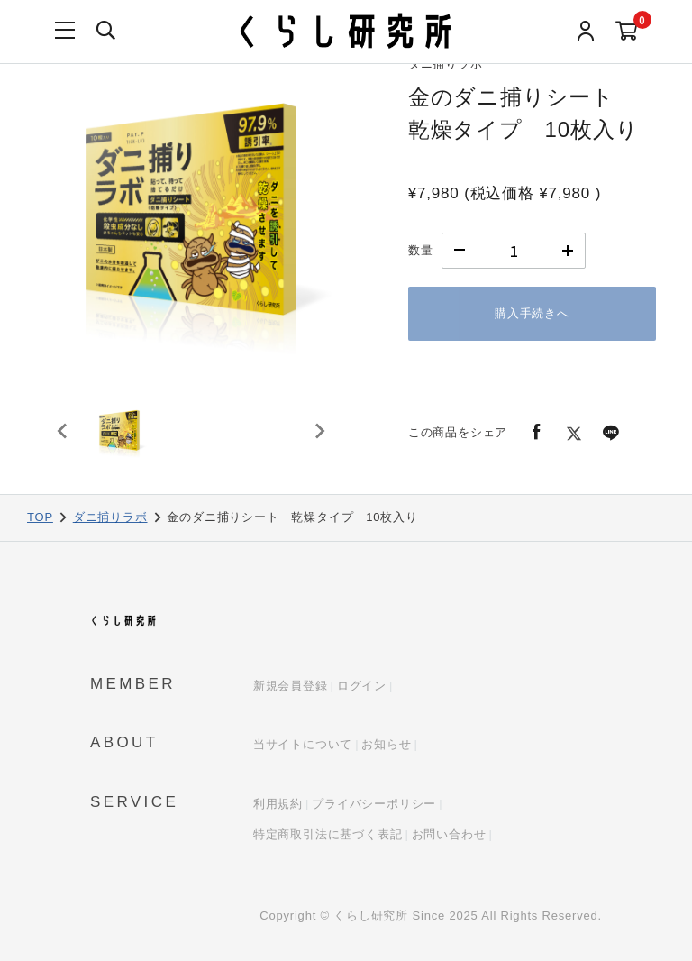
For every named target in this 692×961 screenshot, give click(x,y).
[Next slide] (319, 440)
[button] (126, 440)
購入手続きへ (532, 313)
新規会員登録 (290, 685)
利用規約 (278, 803)
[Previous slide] (63, 440)
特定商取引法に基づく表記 (328, 834)
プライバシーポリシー (374, 803)
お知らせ (386, 744)
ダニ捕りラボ (110, 517)
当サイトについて (302, 744)
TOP (40, 517)
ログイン (362, 685)
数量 (420, 250)
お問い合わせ (449, 834)
